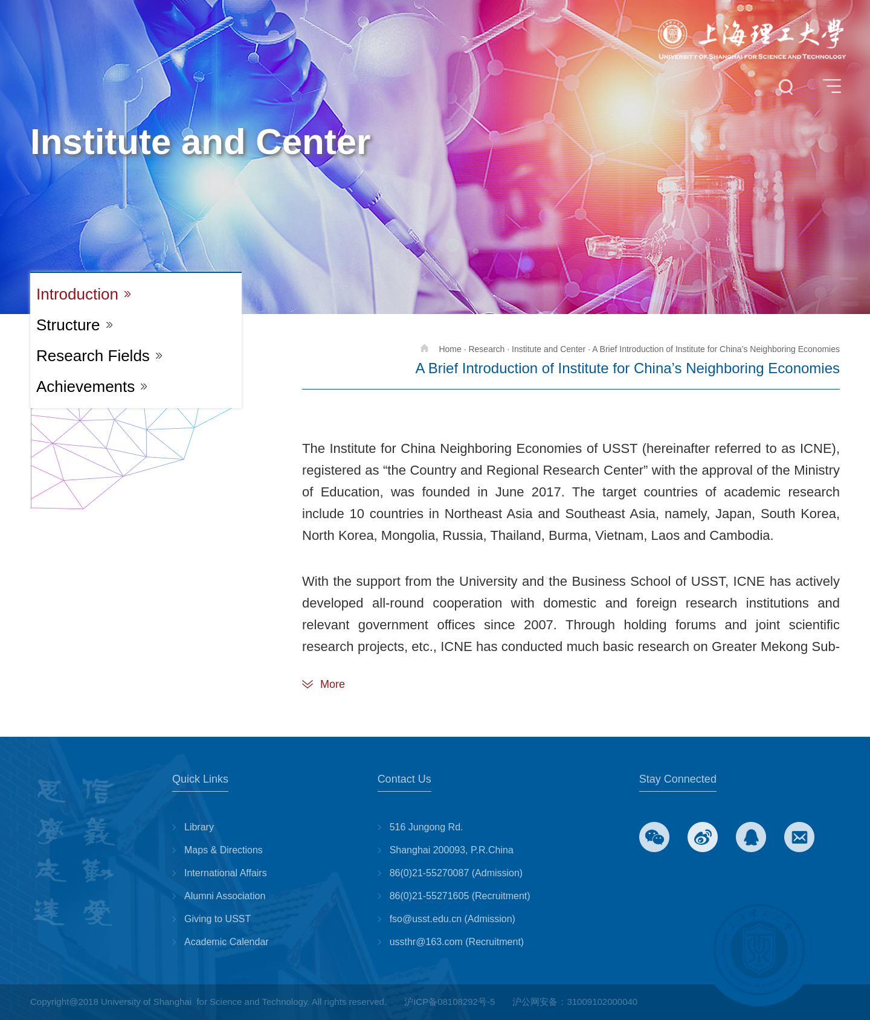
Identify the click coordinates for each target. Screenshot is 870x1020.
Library (199, 827)
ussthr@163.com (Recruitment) (457, 942)
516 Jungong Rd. (426, 827)
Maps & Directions (223, 850)
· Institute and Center (546, 349)
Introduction (77, 294)
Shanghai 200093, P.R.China (452, 850)
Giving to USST (217, 919)
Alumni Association (224, 896)
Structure (68, 325)
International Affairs (225, 873)
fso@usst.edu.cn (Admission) (452, 919)
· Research (484, 349)
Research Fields (93, 356)
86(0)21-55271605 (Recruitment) (460, 896)
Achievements (85, 386)
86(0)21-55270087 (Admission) (456, 873)
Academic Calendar (226, 942)
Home (440, 349)
